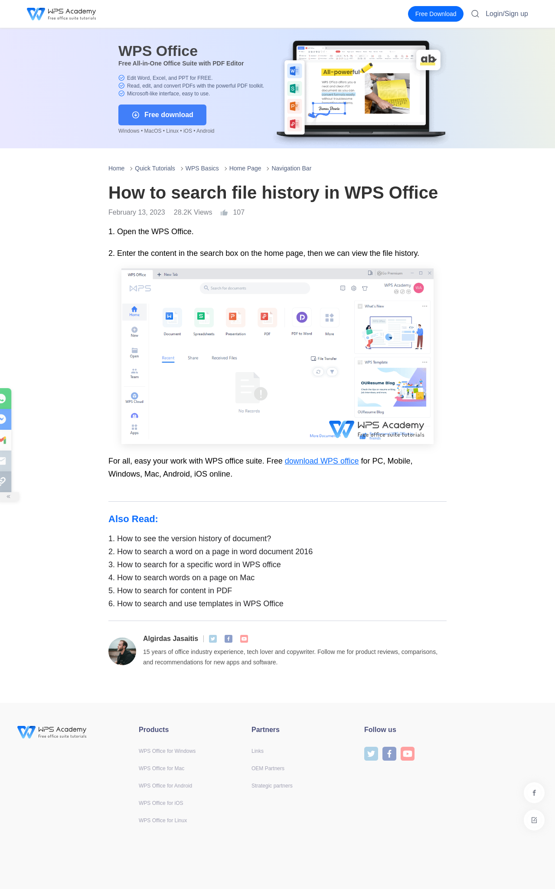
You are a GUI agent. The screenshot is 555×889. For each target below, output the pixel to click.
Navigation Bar (291, 168)
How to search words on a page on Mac (181, 577)
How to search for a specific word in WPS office (194, 564)
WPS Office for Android (165, 786)
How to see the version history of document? (189, 538)
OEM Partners (267, 768)
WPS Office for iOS (161, 803)
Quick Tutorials (155, 168)
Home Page (245, 168)
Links (257, 751)
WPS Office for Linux (163, 820)
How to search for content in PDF (170, 590)
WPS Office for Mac (161, 768)
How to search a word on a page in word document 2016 (210, 551)
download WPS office (322, 461)
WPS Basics (202, 168)
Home (116, 168)
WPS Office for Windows (167, 751)
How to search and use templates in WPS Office (196, 603)
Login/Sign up (507, 13)
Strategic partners (272, 786)
